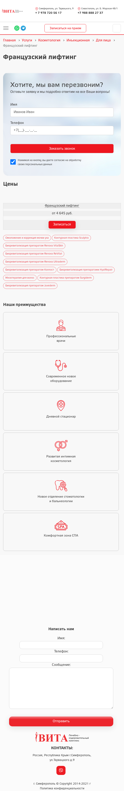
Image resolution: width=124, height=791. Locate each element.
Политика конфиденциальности (62, 788)
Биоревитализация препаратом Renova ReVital (33, 254)
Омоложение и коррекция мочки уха (27, 238)
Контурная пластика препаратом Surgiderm (66, 278)
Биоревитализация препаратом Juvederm (30, 286)
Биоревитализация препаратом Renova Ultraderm (35, 262)
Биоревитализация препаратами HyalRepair (86, 270)
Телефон (17, 123)
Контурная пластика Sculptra (71, 238)
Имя (13, 104)
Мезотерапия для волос (19, 278)
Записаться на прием (65, 28)
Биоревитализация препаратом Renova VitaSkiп (34, 246)
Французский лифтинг (62, 205)
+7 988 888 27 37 (90, 13)
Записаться (62, 224)
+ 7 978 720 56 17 (48, 13)
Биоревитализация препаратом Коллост (29, 270)
